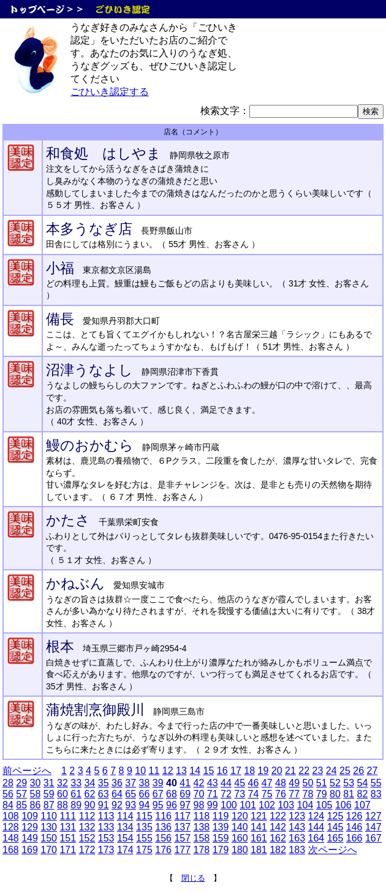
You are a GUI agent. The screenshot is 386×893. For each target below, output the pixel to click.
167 (373, 838)
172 (87, 850)
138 (202, 827)
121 (259, 816)
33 (75, 783)
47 (267, 783)
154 (125, 838)
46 (253, 783)
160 (240, 838)
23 (317, 770)
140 (240, 827)
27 (371, 770)
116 (163, 816)
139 (221, 827)
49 (294, 783)
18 (249, 770)
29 (21, 783)
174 (125, 850)
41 (185, 783)
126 (354, 816)
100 (229, 805)
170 (48, 850)
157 (182, 838)
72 (226, 794)
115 (144, 816)
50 (308, 783)
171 (67, 850)
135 (144, 827)
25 (344, 770)
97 (185, 805)
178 (202, 850)
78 (308, 794)
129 (29, 827)
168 (10, 850)
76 (280, 794)
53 (348, 783)
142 (278, 827)
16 (222, 770)
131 (67, 827)
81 (348, 794)
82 (362, 794)
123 (297, 816)
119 (221, 816)
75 (267, 794)
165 (335, 838)
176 (163, 850)
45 (239, 783)
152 (87, 838)
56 (7, 794)
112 (87, 816)
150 (48, 838)
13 (181, 770)
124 (316, 816)
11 (153, 770)
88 (62, 805)
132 (87, 827)
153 (106, 838)
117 (182, 816)
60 (62, 794)
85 (21, 805)
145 (335, 827)
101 (248, 805)
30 (35, 783)
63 (103, 794)
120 (240, 816)
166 (354, 838)
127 (373, 816)
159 (221, 838)
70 (199, 794)
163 (297, 838)
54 (362, 783)
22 (303, 770)
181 (259, 850)
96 (171, 805)
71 (212, 794)
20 (276, 770)
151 (67, 838)
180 (240, 850)
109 (29, 816)
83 (376, 794)
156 (163, 838)
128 (10, 827)
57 (21, 794)
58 (35, 794)
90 (90, 805)
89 (75, 805)
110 (48, 816)
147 (373, 827)
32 (62, 783)
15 (208, 770)
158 (202, 838)
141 (259, 827)
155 (144, 838)
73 (239, 794)
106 (343, 805)
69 (185, 794)
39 (158, 783)
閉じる (193, 878)
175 (144, 850)
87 (49, 805)
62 (90, 794)
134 (125, 827)
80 (335, 794)
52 (335, 783)
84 (7, 805)
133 (106, 827)
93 (130, 805)
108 (10, 816)
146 (354, 827)
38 (144, 783)
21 (290, 770)
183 (297, 850)
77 (294, 794)
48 (280, 783)
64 (117, 794)
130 (48, 827)
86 (35, 805)
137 (182, 827)
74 (253, 794)
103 (286, 805)
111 (67, 816)
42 (199, 783)
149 (29, 838)
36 (117, 783)
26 (358, 770)
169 (29, 850)
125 (335, 816)
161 (259, 838)
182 (278, 850)
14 (194, 770)
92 (117, 805)
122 (278, 816)
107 (362, 805)
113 (106, 816)
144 (316, 827)
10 (140, 770)
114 (125, 816)
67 (158, 794)
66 (144, 794)
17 (235, 770)
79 (321, 794)
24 (331, 770)
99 (212, 805)
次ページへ (332, 850)
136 (163, 827)
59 (49, 794)
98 (199, 805)
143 (297, 827)
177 (182, 850)
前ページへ (26, 770)
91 (103, 805)
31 (49, 783)
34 (90, 783)
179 (221, 850)
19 (262, 770)
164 (316, 838)
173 (106, 850)
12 (167, 770)
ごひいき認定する (109, 91)
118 (202, 816)
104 (305, 805)
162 (278, 838)
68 (171, 794)
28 (7, 783)
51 (321, 783)
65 (130, 794)
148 (10, 838)
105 (324, 805)
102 (267, 805)
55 (376, 783)
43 (212, 783)
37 (130, 783)
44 (226, 783)
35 (103, 783)
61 (75, 794)
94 (144, 805)
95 (158, 805)
